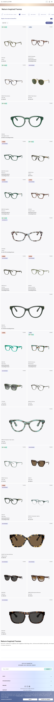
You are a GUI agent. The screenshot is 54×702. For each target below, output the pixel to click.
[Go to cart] (49, 1)
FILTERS (49, 22)
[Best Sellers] (32, 14)
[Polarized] (22, 14)
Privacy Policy (19, 695)
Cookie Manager (5, 697)
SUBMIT (48, 669)
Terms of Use (28, 695)
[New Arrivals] (42, 14)
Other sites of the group (27, 690)
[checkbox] (51, 18)
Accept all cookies (45, 699)
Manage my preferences (6, 699)
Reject (30, 699)
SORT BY (5, 23)
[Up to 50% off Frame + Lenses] (9, 14)
